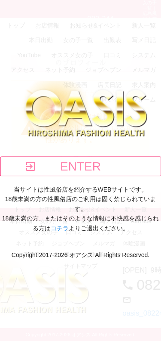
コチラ (60, 228)
